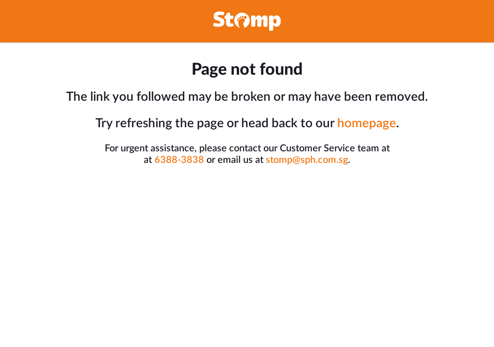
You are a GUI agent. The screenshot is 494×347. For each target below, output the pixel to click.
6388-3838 (179, 160)
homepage (366, 123)
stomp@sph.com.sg (307, 160)
